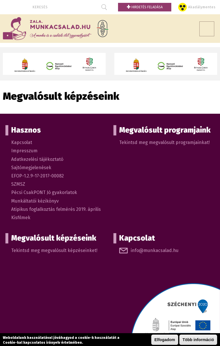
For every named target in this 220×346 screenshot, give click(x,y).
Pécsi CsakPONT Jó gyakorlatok (44, 192)
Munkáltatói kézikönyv (35, 201)
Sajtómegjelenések (31, 167)
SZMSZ (18, 184)
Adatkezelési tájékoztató (37, 159)
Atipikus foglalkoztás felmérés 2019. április (56, 209)
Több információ (198, 339)
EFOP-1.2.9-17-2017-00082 (37, 176)
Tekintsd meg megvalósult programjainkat (164, 142)
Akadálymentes (202, 7)
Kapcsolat (21, 142)
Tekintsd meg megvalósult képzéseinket (53, 250)
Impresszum (24, 150)
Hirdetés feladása (145, 7)
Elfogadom (164, 339)
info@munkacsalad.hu (154, 250)
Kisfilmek (20, 217)
